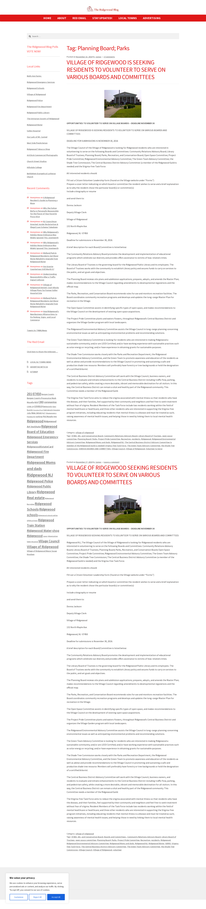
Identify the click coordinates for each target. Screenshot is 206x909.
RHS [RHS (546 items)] (55, 416)
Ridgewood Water (156, 843)
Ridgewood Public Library (38, 112)
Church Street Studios (37, 161)
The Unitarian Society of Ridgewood (43, 118)
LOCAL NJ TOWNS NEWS (40, 362)
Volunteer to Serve (154, 448)
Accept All (56, 897)
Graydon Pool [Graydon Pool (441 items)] (38, 410)
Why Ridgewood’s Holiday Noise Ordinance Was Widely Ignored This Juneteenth (44, 235)
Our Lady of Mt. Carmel (37, 137)
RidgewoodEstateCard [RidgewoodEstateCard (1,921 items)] (40, 446)
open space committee (86, 840)
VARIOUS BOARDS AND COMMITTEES (95, 448)
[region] (37, 888)
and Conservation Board (92, 436)
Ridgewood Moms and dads (98, 442)
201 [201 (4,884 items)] (29, 394)
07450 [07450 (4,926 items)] (36, 394)
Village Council (118, 448)
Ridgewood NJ (117, 442)
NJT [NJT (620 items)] (43, 413)
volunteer (117, 850)
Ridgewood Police (35, 100)
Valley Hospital (33, 131)
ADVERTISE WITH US (39, 367)
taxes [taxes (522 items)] (45, 536)
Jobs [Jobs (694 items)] (29, 413)
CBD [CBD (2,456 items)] (41, 402)
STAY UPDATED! (102, 18)
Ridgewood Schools (35, 88)
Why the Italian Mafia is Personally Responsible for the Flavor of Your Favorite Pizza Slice (44, 212)
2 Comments (109, 57)
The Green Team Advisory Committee (143, 445)
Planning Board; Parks (87, 439)
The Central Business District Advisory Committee (103, 846)
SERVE (168, 843)
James (98, 57)
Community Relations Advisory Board (120, 436)
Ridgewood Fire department (39, 106)
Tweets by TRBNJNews (37, 330)
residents (136, 439)
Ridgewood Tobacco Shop (38, 149)
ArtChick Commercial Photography (42, 155)
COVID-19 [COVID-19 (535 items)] (30, 407)
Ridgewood (146, 439)
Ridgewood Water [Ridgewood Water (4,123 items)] (39, 531)
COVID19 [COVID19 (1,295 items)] (38, 406)
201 (79, 436)
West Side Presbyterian (37, 143)
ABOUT (61, 18)
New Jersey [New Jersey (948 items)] (36, 413)
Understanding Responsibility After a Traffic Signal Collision (43, 277)
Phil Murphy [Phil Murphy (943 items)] (48, 416)
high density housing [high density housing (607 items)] (51, 410)
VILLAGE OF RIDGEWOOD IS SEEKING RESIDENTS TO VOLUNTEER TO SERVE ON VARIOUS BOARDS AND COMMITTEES (116, 70)
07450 (74, 436)
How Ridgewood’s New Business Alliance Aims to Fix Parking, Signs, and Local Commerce (44, 315)
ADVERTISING (152, 18)
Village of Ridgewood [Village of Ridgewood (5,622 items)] (43, 546)
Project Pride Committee (109, 439)
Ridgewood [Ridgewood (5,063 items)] (35, 421)
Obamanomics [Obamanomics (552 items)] (51, 413)
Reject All (37, 897)
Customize (18, 897)
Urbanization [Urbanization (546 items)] (53, 536)
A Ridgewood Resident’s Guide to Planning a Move (44, 200)
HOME (47, 18)
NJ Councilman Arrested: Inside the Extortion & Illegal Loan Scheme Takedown (44, 224)
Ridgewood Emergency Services (41, 82)
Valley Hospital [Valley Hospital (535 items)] (32, 542)
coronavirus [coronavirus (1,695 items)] (50, 402)
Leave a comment (111, 462)
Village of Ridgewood (135, 448)
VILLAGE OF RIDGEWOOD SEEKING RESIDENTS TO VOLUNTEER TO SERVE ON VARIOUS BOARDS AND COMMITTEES (122, 475)
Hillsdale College (34, 167)
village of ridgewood (85, 432)
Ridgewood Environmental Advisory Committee (88, 843)
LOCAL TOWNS (127, 18)
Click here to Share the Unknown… (42, 351)
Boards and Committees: (115, 837)
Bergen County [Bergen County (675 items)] (47, 394)
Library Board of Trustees (149, 436)
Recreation (126, 439)
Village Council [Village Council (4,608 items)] (49, 541)
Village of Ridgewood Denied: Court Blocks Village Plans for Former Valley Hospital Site (44, 288)
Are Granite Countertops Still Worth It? (42, 268)
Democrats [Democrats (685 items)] (47, 406)
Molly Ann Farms (34, 76)
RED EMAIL (79, 18)
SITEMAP (34, 371)
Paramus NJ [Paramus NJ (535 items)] (31, 417)
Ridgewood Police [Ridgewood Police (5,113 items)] (40, 481)
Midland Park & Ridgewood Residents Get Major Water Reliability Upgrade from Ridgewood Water (44, 257)
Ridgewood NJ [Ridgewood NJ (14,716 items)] (40, 475)
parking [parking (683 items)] (39, 416)
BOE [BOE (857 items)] (36, 402)
